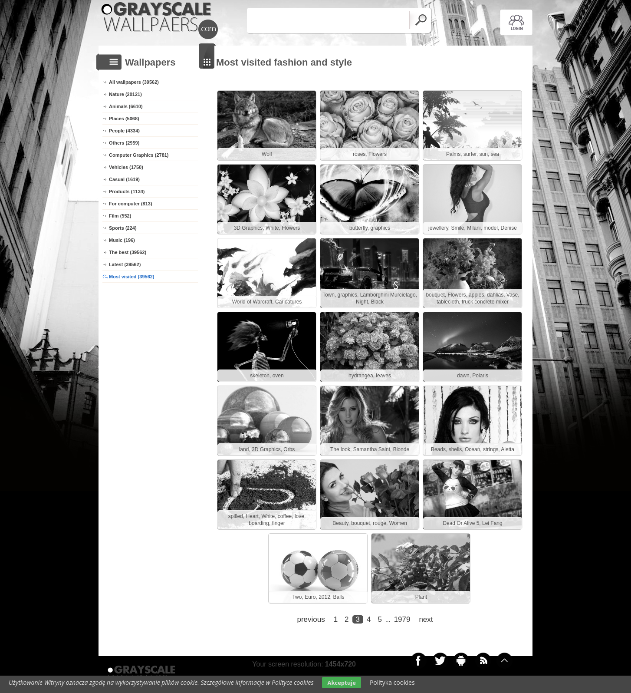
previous (311, 619)
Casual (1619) (124, 179)
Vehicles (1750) (126, 167)
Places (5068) (124, 118)
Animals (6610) (126, 106)
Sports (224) (123, 228)
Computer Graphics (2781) (139, 155)
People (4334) (124, 130)
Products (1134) (127, 191)
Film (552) (120, 215)
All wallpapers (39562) (134, 82)
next (426, 619)
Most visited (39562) (131, 276)
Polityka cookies (392, 682)
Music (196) (122, 240)
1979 (402, 619)
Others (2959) (124, 142)
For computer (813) (130, 203)
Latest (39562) (125, 264)
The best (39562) (127, 252)
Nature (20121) (125, 94)
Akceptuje (341, 682)
